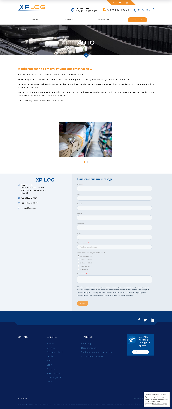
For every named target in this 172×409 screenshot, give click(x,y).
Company (35, 19)
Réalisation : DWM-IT (34, 404)
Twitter (120, 2)
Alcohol (50, 344)
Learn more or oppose (159, 404)
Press (71, 2)
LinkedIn (127, 3)
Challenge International (60, 404)
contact (57, 100)
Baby (49, 365)
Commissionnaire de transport (77, 404)
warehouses (98, 92)
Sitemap (24, 404)
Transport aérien (119, 404)
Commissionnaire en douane (96, 404)
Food (49, 382)
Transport (103, 19)
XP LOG (75, 92)
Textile (50, 356)
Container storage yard (92, 356)
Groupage (110, 404)
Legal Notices (22, 398)
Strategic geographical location (97, 352)
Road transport (89, 348)
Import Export (54, 373)
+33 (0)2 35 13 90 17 (29, 203)
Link (19, 404)
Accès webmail (46, 404)
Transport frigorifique (131, 404)
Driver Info (144, 10)
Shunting (86, 344)
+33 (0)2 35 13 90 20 (118, 10)
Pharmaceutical (55, 352)
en (150, 2)
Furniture (51, 369)
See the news (140, 352)
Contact (137, 20)
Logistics (68, 19)
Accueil (19, 29)
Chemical (51, 348)
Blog (92, 2)
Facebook (113, 3)
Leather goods (54, 377)
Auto (49, 360)
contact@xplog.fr (29, 208)
